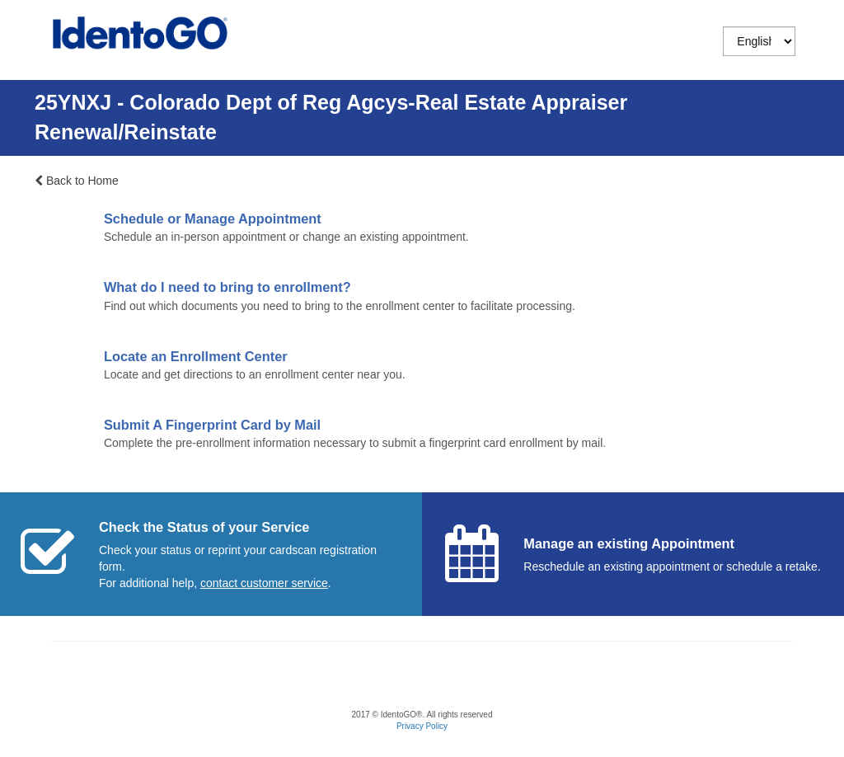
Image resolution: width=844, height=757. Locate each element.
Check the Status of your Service (204, 527)
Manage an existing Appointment (628, 543)
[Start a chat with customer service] (264, 583)
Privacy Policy (422, 726)
